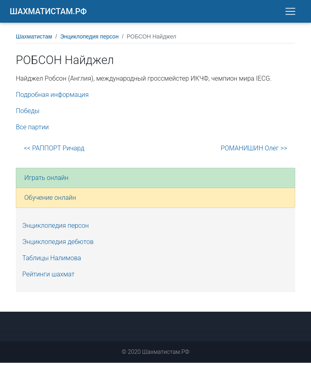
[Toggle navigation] (290, 13)
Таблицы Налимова (51, 261)
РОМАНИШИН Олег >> (254, 151)
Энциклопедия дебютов (58, 245)
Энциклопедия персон (89, 39)
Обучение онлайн (50, 201)
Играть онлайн (46, 181)
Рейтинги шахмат (48, 277)
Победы (28, 114)
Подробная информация (52, 98)
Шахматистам (34, 39)
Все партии (32, 130)
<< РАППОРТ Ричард (54, 151)
